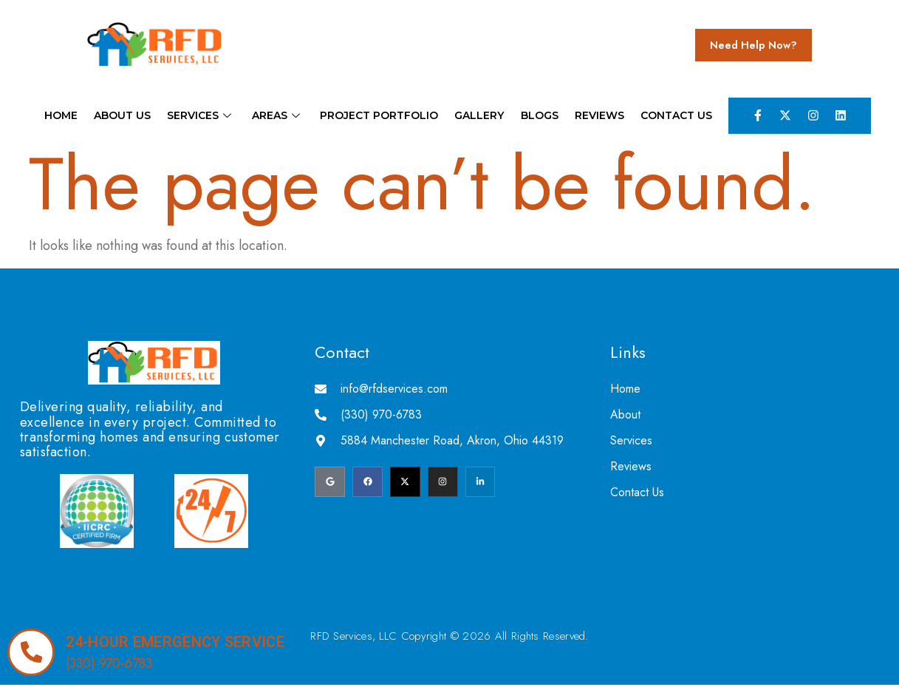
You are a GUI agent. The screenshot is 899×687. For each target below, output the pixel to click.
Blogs (536, 116)
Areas (279, 116)
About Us (127, 116)
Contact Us (669, 116)
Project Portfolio (379, 116)
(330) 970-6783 (110, 663)
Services (205, 116)
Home (67, 116)
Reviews (594, 116)
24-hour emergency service (176, 642)
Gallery (477, 116)
